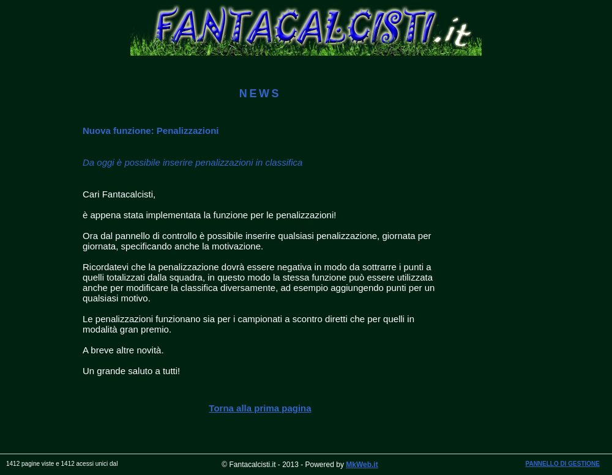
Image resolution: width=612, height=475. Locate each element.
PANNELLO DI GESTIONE (563, 463)
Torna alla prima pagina (260, 408)
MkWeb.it (362, 464)
